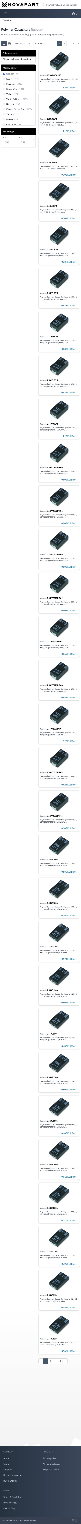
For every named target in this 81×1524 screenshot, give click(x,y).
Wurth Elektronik (17, 99)
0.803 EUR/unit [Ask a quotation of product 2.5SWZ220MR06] (68, 479)
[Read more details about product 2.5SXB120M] (59, 932)
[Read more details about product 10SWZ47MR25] (59, 61)
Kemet (12, 79)
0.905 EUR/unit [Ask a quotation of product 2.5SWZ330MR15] (68, 828)
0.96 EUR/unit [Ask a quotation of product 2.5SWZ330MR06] (69, 741)
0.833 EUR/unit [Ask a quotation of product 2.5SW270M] (68, 349)
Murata (12, 119)
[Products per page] (42, 43)
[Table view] (9, 43)
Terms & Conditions (12, 1497)
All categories (49, 1458)
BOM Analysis (10, 1480)
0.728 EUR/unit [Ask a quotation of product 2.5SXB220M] (68, 1220)
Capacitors (7, 20)
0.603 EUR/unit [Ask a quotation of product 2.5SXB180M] (68, 1133)
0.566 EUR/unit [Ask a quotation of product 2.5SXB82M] (68, 1351)
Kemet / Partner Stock (19, 109)
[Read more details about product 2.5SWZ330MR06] (59, 714)
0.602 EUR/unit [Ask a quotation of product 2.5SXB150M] (68, 1046)
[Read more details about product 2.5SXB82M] (59, 1281)
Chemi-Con (13, 124)
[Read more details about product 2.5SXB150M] (59, 1019)
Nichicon (13, 104)
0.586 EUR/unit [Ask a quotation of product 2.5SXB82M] (68, 1307)
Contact (7, 1463)
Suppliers (7, 1469)
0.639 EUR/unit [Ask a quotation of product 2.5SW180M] (68, 261)
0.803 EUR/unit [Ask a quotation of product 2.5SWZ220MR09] (68, 566)
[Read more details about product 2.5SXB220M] (59, 1194)
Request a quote (51, 1469)
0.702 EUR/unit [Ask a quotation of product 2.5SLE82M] (68, 174)
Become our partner (13, 1475)
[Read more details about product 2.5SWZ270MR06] (59, 627)
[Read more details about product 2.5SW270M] (59, 322)
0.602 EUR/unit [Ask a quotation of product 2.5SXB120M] (68, 1002)
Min (4, 137)
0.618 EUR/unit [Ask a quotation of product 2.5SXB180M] (68, 1176)
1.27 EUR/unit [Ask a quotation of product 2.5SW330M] (69, 436)
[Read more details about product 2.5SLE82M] (59, 148)
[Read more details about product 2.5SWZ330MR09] (59, 758)
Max (20, 137)
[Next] (78, 43)
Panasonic (14, 84)
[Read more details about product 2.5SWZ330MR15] (59, 802)
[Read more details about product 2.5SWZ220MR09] (59, 540)
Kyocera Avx (15, 89)
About (6, 1458)
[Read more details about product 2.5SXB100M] (59, 845)
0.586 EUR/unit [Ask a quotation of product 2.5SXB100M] (68, 871)
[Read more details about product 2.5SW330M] (59, 409)
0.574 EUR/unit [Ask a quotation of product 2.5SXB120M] (68, 958)
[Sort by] (23, 43)
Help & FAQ (9, 1508)
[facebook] (73, 1520)
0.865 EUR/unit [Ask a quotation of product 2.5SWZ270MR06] (68, 654)
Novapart (14, 1520)
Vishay (12, 94)
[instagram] (76, 1520)
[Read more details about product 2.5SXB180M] (59, 1106)
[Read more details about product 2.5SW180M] (59, 235)
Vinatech (12, 114)
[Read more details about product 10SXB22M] (59, 104)
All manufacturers (51, 1463)
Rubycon (12, 74)
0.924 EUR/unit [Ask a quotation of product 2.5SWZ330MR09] (68, 784)
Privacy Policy (10, 1502)
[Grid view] (4, 43)
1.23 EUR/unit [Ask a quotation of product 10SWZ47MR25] (69, 87)
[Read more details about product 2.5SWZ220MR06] (59, 453)
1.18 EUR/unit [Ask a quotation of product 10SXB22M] (69, 131)
